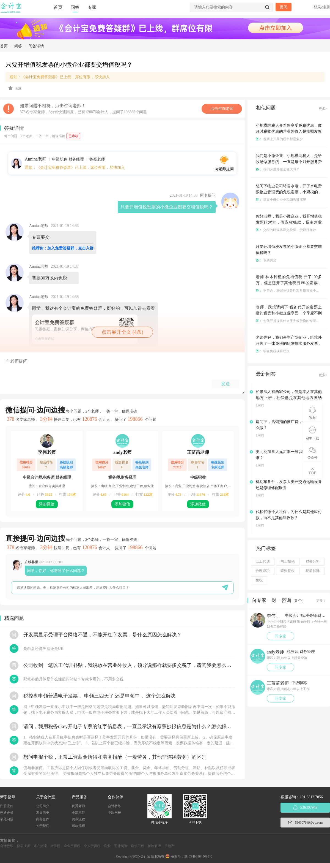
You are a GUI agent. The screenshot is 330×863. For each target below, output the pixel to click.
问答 (75, 7)
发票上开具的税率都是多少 (279, 139)
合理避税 (262, 571)
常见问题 (6, 819)
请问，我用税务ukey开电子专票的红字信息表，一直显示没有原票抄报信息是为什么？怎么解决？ (129, 726)
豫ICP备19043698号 (198, 856)
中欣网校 (114, 813)
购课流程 (78, 819)
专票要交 (266, 260)
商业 (107, 846)
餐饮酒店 (154, 846)
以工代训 (262, 561)
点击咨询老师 (221, 109)
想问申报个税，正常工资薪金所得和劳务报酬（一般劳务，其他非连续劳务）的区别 (115, 757)
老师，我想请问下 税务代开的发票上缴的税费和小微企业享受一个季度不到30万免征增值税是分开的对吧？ (289, 313)
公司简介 (42, 806)
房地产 (169, 846)
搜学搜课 (23, 846)
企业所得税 (72, 846)
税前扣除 (313, 571)
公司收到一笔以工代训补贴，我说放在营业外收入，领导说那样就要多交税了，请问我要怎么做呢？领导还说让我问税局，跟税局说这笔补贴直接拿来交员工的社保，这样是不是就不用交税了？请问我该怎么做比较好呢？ (129, 665)
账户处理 (40, 846)
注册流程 (6, 806)
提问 (283, 7)
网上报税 (287, 561)
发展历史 (42, 813)
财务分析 (313, 561)
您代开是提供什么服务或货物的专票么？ (289, 321)
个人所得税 (92, 846)
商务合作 (42, 819)
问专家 (280, 636)
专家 (92, 7)
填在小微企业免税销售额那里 (281, 200)
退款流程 (78, 826)
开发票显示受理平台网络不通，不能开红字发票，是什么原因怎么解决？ (102, 634)
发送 (225, 383)
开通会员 (6, 813)
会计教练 (114, 806)
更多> (323, 109)
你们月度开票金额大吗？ (277, 169)
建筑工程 (137, 846)
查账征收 (287, 571)
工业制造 (120, 846)
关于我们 (42, 826)
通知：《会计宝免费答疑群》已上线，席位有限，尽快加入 (60, 77)
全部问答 (78, 813)
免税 (259, 580)
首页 (58, 7)
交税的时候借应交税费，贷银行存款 (286, 230)
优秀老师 (78, 806)
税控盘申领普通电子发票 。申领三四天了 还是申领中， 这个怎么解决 (99, 696)
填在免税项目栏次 (273, 351)
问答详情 (36, 46)
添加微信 (46, 504)
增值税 (55, 846)
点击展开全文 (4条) (122, 332)
